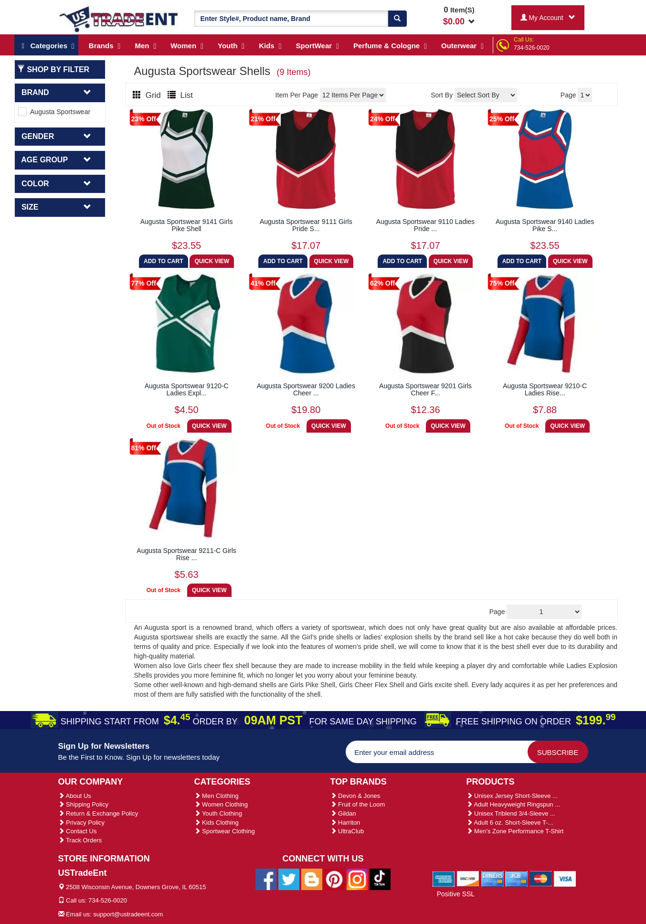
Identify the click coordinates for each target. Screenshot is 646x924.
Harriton (345, 822)
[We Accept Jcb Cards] (516, 878)
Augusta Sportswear (54, 111)
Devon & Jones (355, 795)
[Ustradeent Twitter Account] (288, 878)
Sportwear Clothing (224, 831)
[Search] (397, 19)
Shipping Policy (83, 804)
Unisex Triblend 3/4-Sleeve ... (510, 813)
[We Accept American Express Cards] (444, 878)
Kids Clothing (216, 822)
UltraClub (347, 831)
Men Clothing (216, 795)
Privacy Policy (81, 822)
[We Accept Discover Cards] (468, 878)
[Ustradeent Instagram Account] (357, 878)
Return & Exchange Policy (98, 813)
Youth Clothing (218, 813)
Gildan (343, 813)
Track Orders (80, 840)
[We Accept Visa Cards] (565, 878)
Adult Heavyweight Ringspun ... (513, 804)
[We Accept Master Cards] (541, 878)
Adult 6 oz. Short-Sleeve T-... (509, 822)
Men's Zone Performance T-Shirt (515, 831)
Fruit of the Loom (357, 804)
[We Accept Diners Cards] (492, 878)
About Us (74, 795)
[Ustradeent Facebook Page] (265, 878)
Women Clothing (221, 804)
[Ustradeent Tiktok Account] (380, 878)
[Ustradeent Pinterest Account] (334, 878)
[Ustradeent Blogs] (311, 878)
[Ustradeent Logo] (119, 18)
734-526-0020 (532, 47)
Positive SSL (456, 894)
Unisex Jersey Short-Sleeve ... (512, 795)
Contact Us (77, 831)
